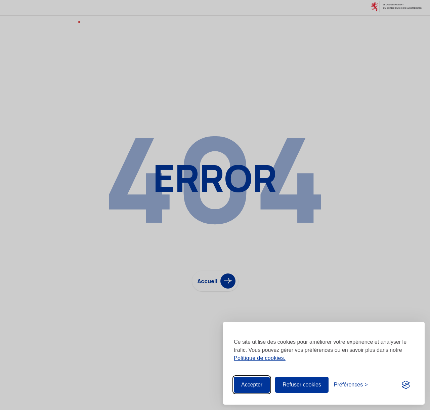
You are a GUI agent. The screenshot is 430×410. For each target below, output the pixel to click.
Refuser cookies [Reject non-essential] (302, 384)
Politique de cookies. (260, 358)
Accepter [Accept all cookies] (251, 384)
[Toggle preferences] (351, 385)
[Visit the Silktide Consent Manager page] (406, 385)
